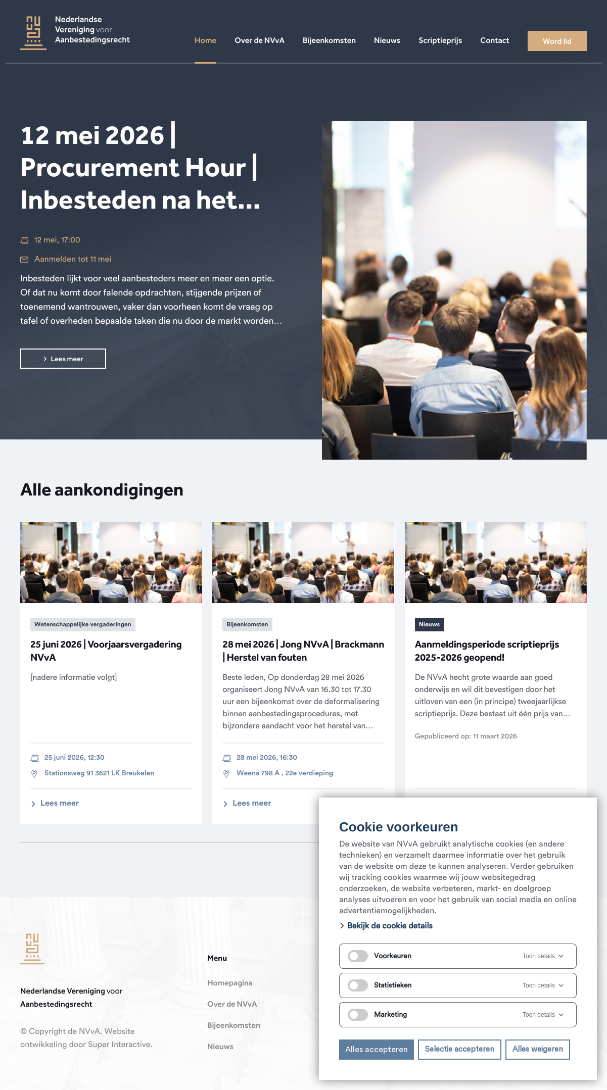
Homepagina (230, 983)
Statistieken (379, 985)
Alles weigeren (537, 1049)
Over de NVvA (232, 1005)
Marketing (377, 1015)
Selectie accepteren (459, 1049)
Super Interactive (119, 1045)
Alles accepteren (376, 1050)
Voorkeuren (379, 956)
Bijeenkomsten (233, 1026)
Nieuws (220, 1047)
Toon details (544, 956)
